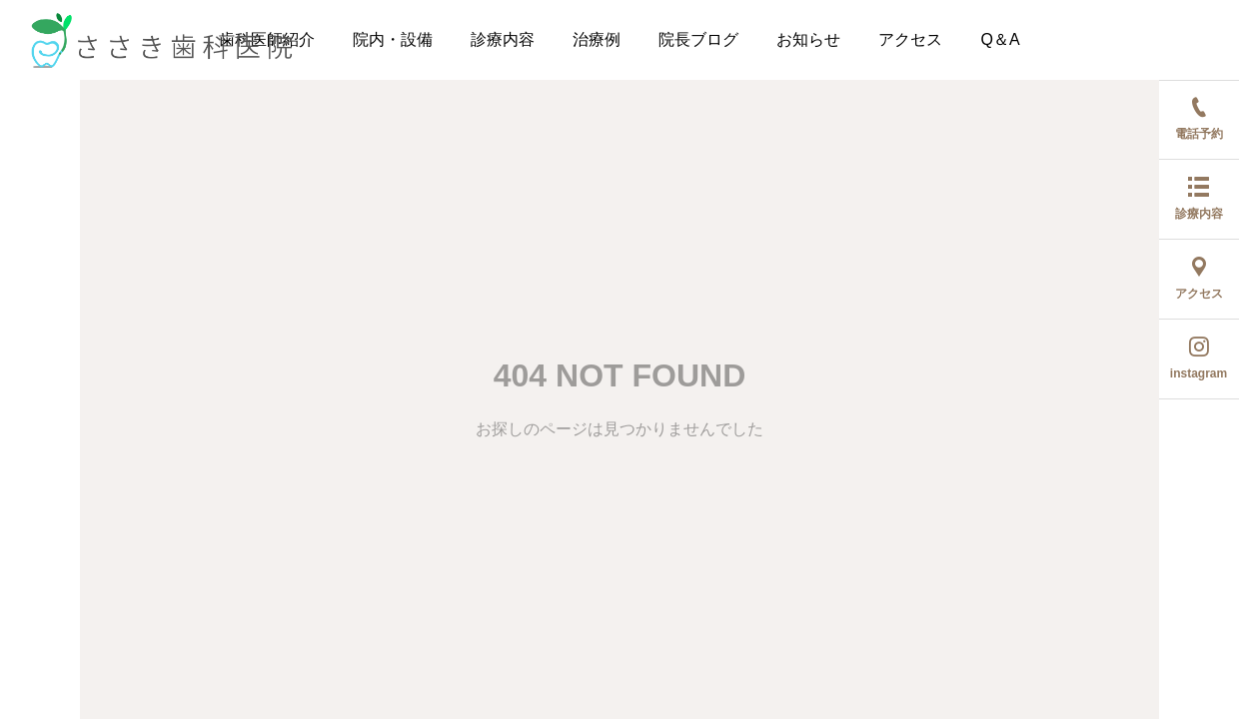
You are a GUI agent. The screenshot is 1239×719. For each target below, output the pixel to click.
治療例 (596, 39)
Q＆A (999, 39)
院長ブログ (698, 39)
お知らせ (808, 39)
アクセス (910, 39)
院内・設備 (393, 39)
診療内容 (503, 39)
